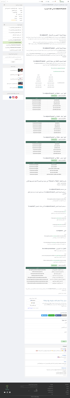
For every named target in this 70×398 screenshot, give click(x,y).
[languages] (32, 391)
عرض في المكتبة (54, 95)
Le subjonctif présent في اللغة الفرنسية (14, 39)
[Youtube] (16, 97)
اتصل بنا (67, 393)
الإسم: (66, 322)
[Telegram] (44, 315)
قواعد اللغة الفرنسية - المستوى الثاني (11, 8)
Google (33, 302)
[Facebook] (10, 97)
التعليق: (65, 331)
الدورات (66, 4)
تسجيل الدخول (3, 1)
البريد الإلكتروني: (64, 327)
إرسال (64, 341)
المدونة (67, 388)
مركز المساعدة (51, 386)
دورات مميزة (13, 66)
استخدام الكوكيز (50, 392)
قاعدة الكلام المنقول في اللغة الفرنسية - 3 (15, 32)
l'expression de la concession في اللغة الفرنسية (13, 47)
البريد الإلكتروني (33, 305)
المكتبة (68, 390)
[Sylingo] (61, 1)
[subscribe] (22, 386)
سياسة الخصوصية (50, 388)
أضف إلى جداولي (62, 95)
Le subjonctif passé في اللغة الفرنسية (15, 42)
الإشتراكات (67, 392)
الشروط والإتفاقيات (50, 390)
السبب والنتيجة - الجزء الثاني (17, 37)
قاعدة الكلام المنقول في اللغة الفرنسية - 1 (15, 27)
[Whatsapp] (51, 315)
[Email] (64, 315)
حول (52, 393)
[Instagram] (13, 97)
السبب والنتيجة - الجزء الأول (17, 34)
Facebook (33, 300)
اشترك (13, 61)
